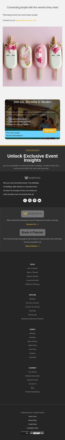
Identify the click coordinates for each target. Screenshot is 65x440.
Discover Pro (32, 224)
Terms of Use (32, 416)
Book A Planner (32, 246)
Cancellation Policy (32, 428)
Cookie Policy (32, 424)
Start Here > (50, 131)
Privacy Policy (32, 420)
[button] (33, 268)
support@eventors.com (26, 20)
